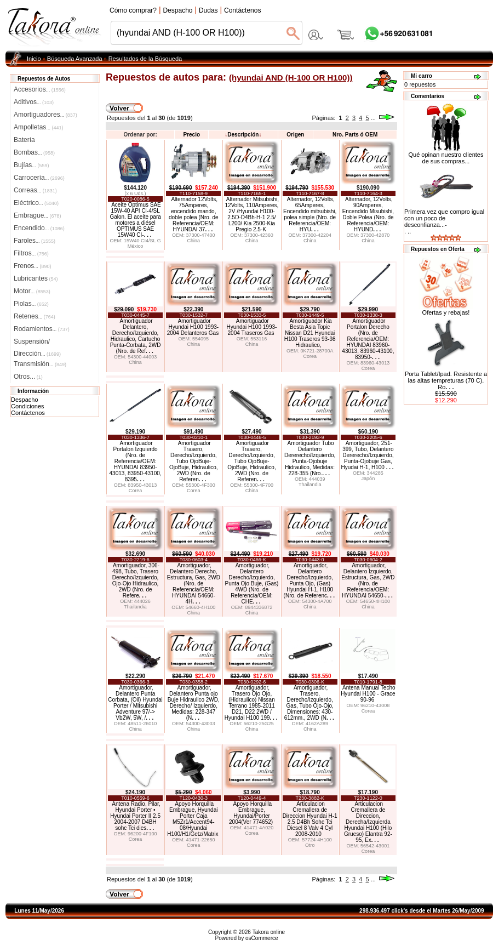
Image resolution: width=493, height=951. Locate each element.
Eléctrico (36, 203)
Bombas (34, 152)
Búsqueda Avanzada (74, 58)
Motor (32, 291)
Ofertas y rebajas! (446, 312)
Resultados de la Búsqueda (145, 58)
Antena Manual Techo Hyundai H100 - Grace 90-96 (368, 694)
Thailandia (310, 484)
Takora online (269, 932)
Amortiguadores (45, 114)
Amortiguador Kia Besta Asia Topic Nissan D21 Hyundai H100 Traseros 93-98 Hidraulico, (310, 333)
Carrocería (39, 177)
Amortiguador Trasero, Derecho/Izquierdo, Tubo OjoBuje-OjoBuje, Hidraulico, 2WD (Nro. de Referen (193, 461)
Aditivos (34, 102)
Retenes (34, 316)
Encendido (39, 228)
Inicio (34, 58)
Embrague (37, 215)
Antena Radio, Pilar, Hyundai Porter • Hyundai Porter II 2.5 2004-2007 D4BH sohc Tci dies (135, 816)
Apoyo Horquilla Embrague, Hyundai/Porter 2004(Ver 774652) (251, 813)
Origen (295, 135)
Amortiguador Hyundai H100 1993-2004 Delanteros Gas (193, 327)
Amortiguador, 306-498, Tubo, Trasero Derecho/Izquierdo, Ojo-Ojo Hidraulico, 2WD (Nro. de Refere (135, 580)
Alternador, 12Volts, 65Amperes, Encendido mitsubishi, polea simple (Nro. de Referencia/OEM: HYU (309, 214)
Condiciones (27, 406)
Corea (310, 356)
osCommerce (261, 938)
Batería (24, 140)
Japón (368, 478)
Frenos (32, 266)
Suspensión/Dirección (37, 343)
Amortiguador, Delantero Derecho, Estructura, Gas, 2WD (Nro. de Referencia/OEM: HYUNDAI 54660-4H (193, 583)
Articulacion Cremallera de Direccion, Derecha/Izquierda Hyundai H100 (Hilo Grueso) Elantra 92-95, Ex (368, 822)
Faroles (34, 240)
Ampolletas (38, 127)
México (136, 246)
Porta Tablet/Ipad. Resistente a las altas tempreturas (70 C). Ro (446, 380)
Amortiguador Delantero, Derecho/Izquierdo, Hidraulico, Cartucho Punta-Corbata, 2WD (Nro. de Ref (135, 336)
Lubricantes (36, 278)
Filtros (31, 253)
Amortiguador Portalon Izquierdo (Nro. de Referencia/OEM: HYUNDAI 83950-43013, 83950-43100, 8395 (136, 461)
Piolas (31, 303)
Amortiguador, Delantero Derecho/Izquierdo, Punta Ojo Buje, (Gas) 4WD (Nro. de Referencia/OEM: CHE (252, 583)
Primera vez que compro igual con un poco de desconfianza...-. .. (444, 221)
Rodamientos (42, 329)
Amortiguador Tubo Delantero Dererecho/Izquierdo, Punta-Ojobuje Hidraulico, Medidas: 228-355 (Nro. (309, 458)
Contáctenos (28, 412)
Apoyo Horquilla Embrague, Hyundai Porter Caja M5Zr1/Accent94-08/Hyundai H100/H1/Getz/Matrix (192, 819)
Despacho (24, 399)
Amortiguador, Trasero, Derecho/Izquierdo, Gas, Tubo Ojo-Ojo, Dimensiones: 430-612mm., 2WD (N (309, 703)
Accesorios (40, 89)
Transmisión (40, 364)
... (373, 118)
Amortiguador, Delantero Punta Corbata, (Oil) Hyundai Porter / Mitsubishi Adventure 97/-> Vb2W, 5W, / (135, 703)
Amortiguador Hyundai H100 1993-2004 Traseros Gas (252, 327)
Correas (35, 190)
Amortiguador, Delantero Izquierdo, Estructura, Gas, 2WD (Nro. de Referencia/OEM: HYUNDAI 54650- (367, 580)
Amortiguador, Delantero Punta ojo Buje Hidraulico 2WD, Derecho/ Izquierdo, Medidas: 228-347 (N (194, 703)
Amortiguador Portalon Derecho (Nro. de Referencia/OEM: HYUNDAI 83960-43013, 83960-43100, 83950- (368, 339)
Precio (191, 135)
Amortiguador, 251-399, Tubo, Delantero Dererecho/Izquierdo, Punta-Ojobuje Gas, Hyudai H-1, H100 (367, 455)
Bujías (31, 165)
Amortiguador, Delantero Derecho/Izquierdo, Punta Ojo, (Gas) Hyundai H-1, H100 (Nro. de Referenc (309, 580)
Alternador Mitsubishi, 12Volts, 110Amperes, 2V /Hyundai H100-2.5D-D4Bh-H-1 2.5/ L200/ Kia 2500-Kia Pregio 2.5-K (252, 214)
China (193, 240)
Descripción (243, 135)
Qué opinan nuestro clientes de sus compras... (446, 155)
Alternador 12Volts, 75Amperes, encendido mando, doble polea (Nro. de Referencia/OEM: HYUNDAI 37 (194, 214)
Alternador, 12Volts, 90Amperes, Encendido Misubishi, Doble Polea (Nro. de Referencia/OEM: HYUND (368, 214)
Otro (310, 845)
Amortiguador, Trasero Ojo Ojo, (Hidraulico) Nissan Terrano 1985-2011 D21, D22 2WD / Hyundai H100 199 (251, 703)
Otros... (28, 376)
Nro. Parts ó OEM (355, 135)
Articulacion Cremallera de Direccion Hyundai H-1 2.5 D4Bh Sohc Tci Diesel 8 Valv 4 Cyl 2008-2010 (310, 819)
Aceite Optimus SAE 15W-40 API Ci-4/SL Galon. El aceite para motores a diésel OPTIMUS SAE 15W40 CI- (135, 220)
